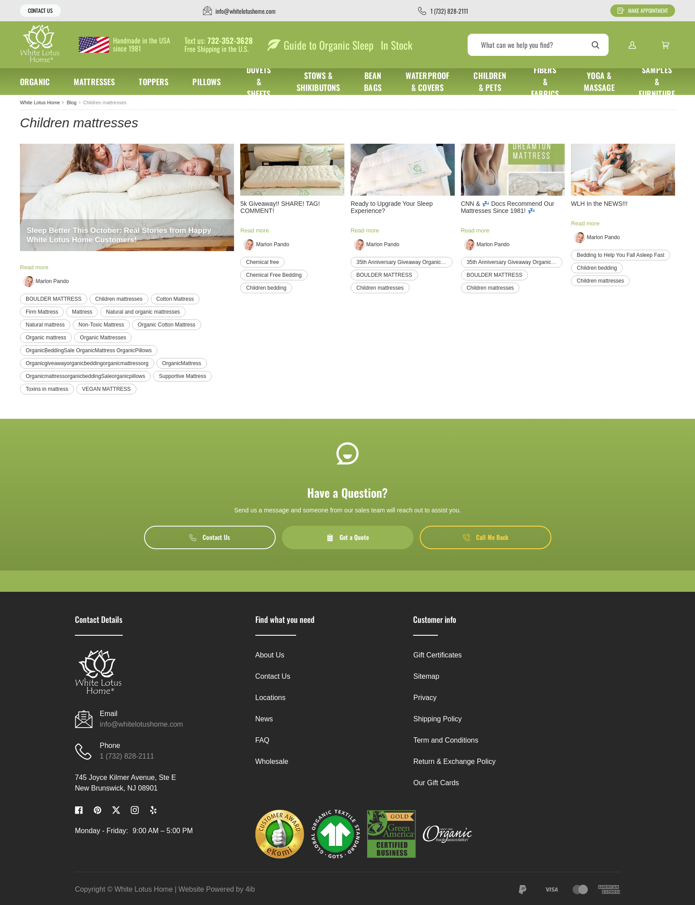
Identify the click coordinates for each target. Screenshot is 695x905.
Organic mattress (46, 337)
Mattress (82, 312)
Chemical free (262, 262)
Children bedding (266, 288)
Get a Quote (347, 537)
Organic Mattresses (103, 337)
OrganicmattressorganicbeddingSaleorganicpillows (85, 376)
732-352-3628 (230, 41)
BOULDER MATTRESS (54, 299)
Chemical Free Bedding (273, 275)
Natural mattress (45, 325)
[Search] (538, 45)
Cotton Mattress (175, 299)
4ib (250, 889)
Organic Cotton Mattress (166, 325)
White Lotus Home (40, 102)
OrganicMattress (181, 363)
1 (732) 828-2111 (127, 756)
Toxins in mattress (47, 389)
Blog (71, 102)
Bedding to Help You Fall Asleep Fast (620, 255)
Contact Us (40, 10)
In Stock (396, 45)
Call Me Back (485, 537)
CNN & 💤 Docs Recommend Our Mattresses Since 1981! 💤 (507, 207)
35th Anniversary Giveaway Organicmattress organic (418, 262)
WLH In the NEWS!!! (599, 203)
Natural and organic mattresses (143, 312)
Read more (34, 267)
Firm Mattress (42, 312)
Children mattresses (119, 299)
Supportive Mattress (182, 376)
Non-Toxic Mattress (101, 325)
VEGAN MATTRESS (106, 389)
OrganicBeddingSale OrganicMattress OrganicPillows (89, 350)
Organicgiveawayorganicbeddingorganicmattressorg (87, 363)
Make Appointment (642, 10)
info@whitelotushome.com (141, 724)
